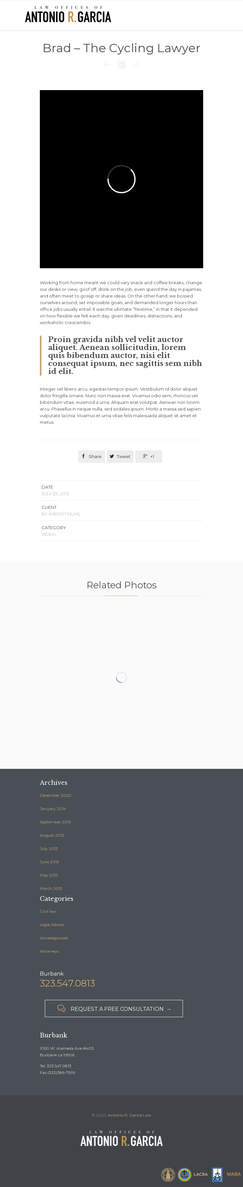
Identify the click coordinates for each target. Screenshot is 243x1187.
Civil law (48, 911)
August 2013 (52, 835)
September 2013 (55, 821)
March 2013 (51, 888)
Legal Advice (52, 924)
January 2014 (53, 808)
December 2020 (55, 795)
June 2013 (49, 861)
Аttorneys (49, 951)
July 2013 (49, 848)
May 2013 (49, 875)
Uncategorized (54, 937)
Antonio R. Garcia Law (129, 1115)
